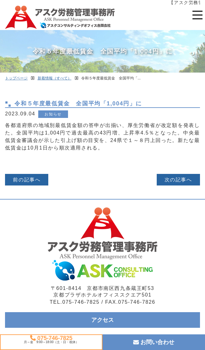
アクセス (102, 320)
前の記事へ (26, 179)
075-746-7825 (51, 338)
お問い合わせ (153, 342)
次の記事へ (178, 179)
